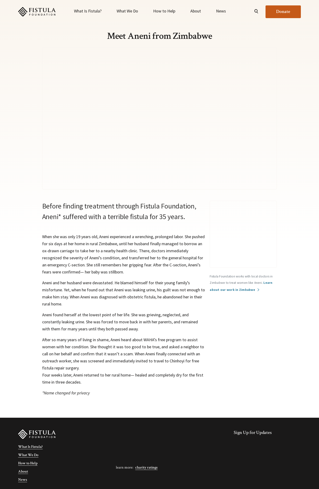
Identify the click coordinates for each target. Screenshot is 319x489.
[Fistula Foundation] (37, 433)
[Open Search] (256, 12)
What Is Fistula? (88, 11)
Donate (283, 11)
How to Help (164, 11)
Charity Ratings (146, 467)
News (221, 11)
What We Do (127, 11)
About (195, 11)
